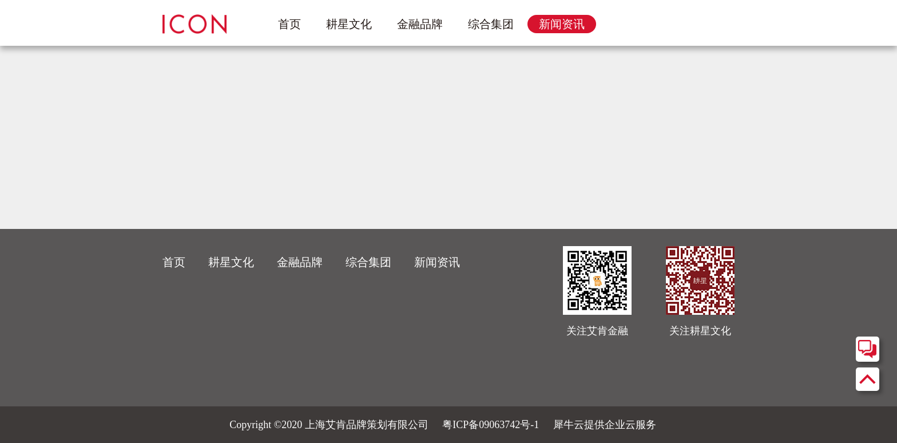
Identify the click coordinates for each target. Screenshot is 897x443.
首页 (289, 24)
